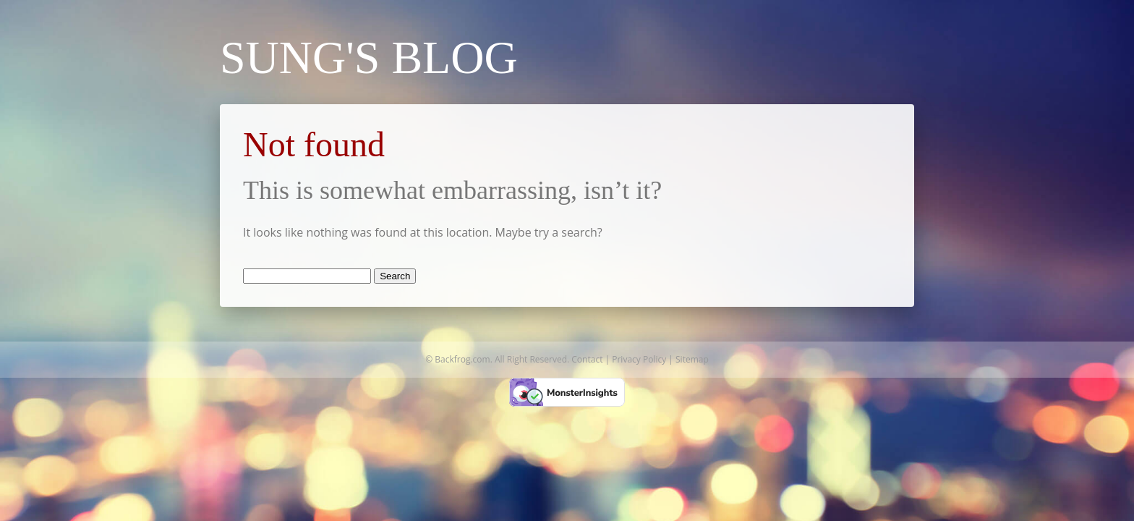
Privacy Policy (639, 359)
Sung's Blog (369, 57)
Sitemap (692, 359)
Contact (586, 359)
